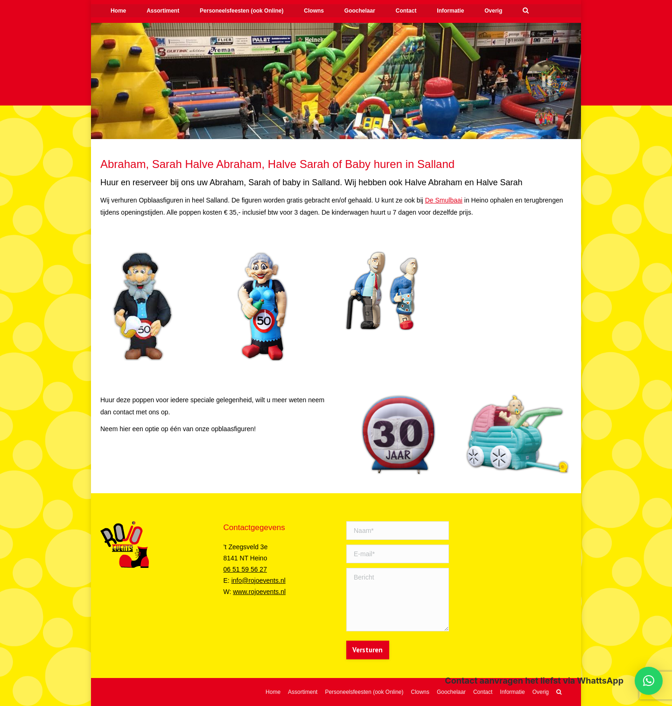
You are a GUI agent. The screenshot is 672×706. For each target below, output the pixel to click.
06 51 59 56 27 (245, 569)
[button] (649, 681)
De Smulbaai (443, 200)
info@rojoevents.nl (258, 580)
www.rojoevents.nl (259, 591)
